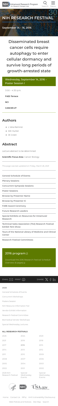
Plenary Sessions (10, 181)
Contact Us (15, 397)
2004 (23, 363)
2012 (41, 350)
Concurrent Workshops (12, 297)
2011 (4, 354)
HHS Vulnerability (41, 397)
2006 (41, 359)
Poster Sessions (10, 191)
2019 (23, 340)
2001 (23, 368)
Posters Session (9, 301)
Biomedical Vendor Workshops (16, 320)
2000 (41, 368)
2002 (4, 368)
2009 (41, 354)
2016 (16, 253)
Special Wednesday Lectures (15, 324)
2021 (4, 340)
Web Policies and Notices (20, 402)
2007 (23, 359)
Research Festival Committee (15, 315)
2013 (23, 350)
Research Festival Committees (17, 240)
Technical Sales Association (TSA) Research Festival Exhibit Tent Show (28, 225)
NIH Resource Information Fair (15, 306)
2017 (4, 345)
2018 (41, 340)
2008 (4, 359)
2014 (4, 350)
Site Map (37, 402)
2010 (23, 354)
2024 (23, 336)
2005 (4, 363)
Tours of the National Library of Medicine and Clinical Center (29, 233)
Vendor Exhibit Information (14, 310)
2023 (41, 336)
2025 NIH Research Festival (10, 374)
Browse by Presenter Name (16, 196)
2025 (4, 288)
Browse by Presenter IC (14, 201)
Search (46, 402)
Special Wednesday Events (26, 375)
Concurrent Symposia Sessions (18, 186)
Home (5, 397)
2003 (41, 363)
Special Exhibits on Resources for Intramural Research (24, 217)
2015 (41, 345)
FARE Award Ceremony (14, 206)
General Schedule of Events (16, 176)
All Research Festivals (15, 331)
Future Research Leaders (15, 211)
